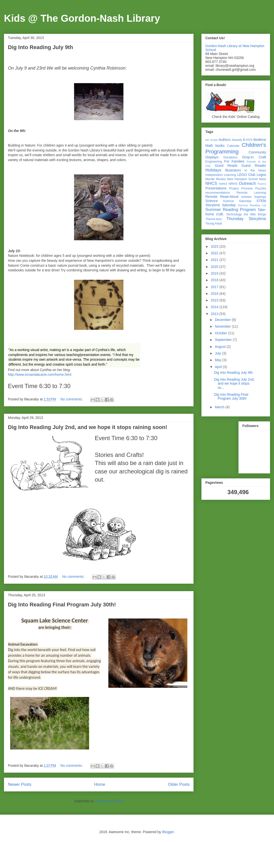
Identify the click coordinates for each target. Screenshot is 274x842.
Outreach (247, 183)
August (220, 347)
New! (262, 179)
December (223, 320)
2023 (215, 246)
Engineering (213, 161)
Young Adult (213, 223)
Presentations (216, 188)
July (218, 353)
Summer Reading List (252, 205)
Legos (261, 175)
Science (211, 201)
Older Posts (179, 784)
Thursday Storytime (246, 218)
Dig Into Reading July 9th (40, 47)
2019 (215, 273)
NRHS (233, 184)
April (219, 367)
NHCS (211, 183)
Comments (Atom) (109, 801)
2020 (215, 267)
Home (99, 784)
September (224, 340)
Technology (234, 214)
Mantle (210, 179)
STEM (261, 201)
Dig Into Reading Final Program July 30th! (62, 604)
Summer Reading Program (230, 209)
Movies (221, 179)
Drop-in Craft (254, 157)
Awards (237, 140)
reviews (246, 197)
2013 (215, 314)
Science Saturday (237, 201)
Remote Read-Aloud (221, 197)
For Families (234, 161)
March (220, 407)
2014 (215, 307)
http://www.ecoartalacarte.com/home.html (39, 374)
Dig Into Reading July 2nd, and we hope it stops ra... (234, 383)
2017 (215, 287)
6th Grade (211, 139)
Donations (230, 157)
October (221, 333)
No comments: (72, 399)
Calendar (233, 146)
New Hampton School (242, 179)
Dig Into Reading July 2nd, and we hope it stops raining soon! (87, 427)
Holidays (213, 170)
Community (257, 152)
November (223, 326)
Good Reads (226, 166)
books (219, 146)
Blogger (168, 832)
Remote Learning (251, 192)
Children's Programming (235, 148)
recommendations (217, 192)
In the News (255, 170)
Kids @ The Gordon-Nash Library (82, 18)
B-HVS (248, 140)
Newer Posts (19, 784)
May (218, 360)
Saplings (260, 197)
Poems (261, 183)
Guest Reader (253, 166)
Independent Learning (220, 175)
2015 (215, 300)
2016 (215, 294)
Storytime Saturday (220, 205)
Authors (225, 140)
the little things (255, 214)
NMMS (223, 183)
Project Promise (241, 188)
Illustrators (233, 170)
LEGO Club (246, 175)
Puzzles (260, 188)
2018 (215, 280)
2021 (215, 260)
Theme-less (213, 219)
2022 (215, 253)
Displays (211, 157)
